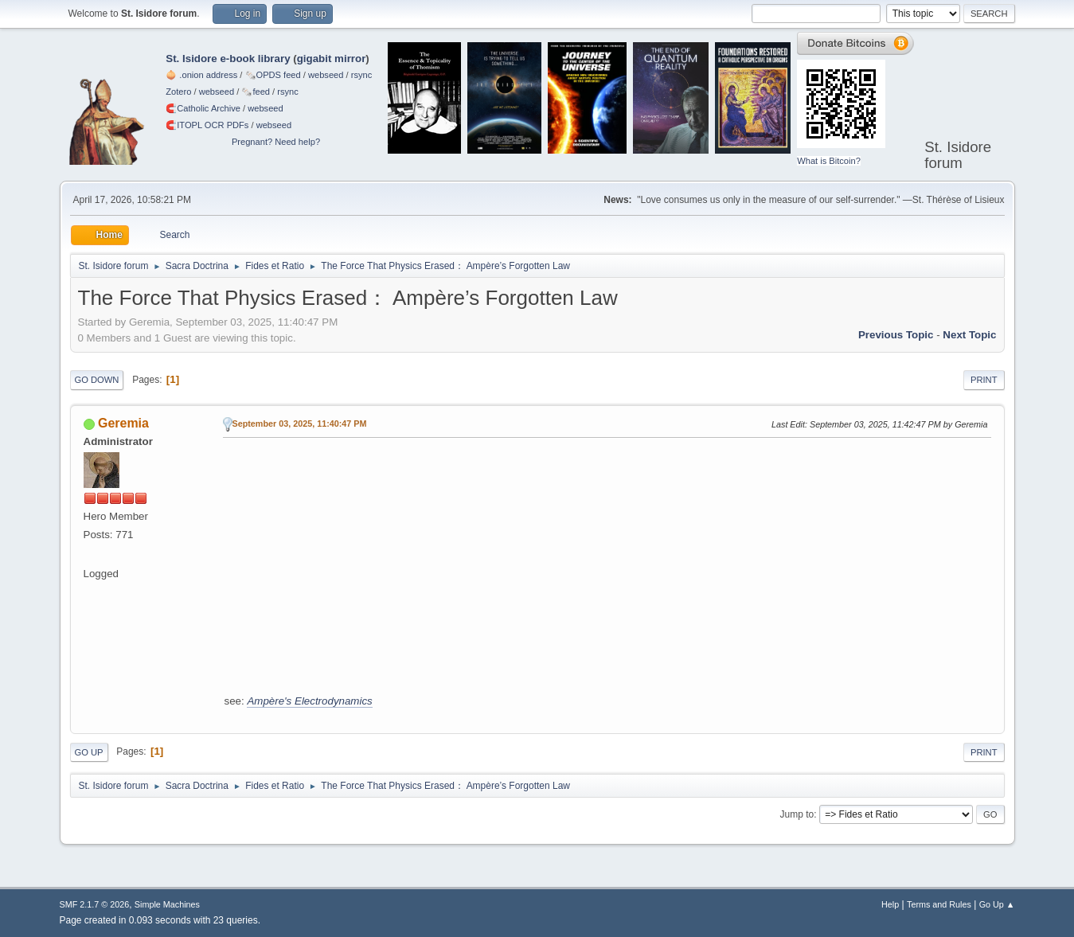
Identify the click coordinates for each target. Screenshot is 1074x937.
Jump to (797, 814)
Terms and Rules (939, 904)
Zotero (178, 91)
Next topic (969, 335)
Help (890, 904)
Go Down (97, 380)
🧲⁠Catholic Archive (203, 108)
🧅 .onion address (201, 75)
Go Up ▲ (997, 904)
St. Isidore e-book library (228, 58)
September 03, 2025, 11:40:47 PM (299, 423)
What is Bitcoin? (829, 161)
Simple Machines (167, 904)
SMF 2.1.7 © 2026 (95, 904)
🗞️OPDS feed (273, 75)
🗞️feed (255, 91)
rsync (362, 75)
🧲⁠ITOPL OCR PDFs (207, 125)
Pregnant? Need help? (276, 141)
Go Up (89, 752)
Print (984, 380)
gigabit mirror (331, 58)
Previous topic (896, 335)
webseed (325, 75)
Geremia (123, 423)
